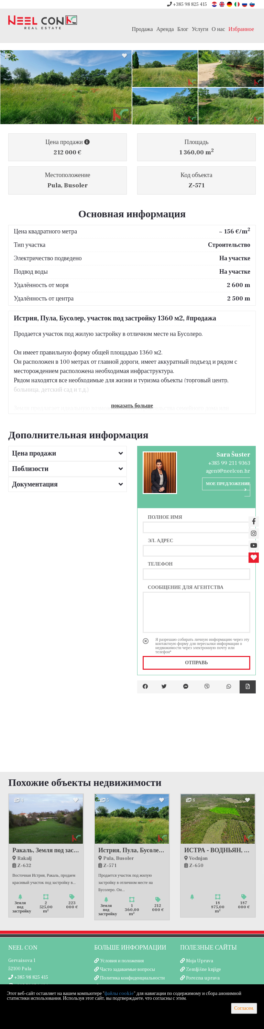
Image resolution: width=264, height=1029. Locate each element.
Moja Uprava (199, 961)
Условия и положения (122, 961)
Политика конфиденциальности (132, 978)
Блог (182, 29)
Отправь (196, 663)
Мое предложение (228, 486)
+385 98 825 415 (187, 4)
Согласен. (244, 1008)
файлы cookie (119, 993)
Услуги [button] (200, 29)
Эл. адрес (160, 540)
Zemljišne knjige (203, 969)
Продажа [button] (142, 29)
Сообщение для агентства (185, 587)
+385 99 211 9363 (229, 463)
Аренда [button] (165, 29)
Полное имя (165, 517)
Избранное (241, 29)
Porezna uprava (203, 978)
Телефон (160, 564)
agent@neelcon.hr (228, 471)
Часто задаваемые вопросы (127, 969)
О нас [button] (218, 29)
